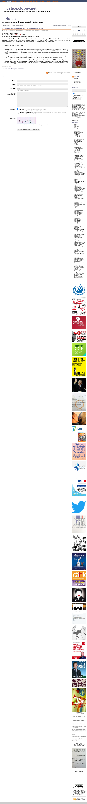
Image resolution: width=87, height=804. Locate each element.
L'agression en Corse (79, 155)
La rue (75, 199)
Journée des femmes (79, 146)
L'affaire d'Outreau (78, 152)
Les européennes (78, 256)
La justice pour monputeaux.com (78, 187)
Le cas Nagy (77, 218)
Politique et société (78, 264)
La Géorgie (76, 182)
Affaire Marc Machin (78, 132)
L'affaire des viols (78, 154)
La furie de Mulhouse (79, 181)
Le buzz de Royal (78, 209)
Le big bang (77, 207)
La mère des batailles (79, 191)
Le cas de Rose (77, 214)
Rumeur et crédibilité (79, 267)
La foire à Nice (77, 178)
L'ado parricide (77, 151)
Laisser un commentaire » (7, 66)
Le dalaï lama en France (80, 231)
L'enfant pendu (77, 158)
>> (84, 36)
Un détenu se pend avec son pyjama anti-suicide (22, 28)
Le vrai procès (77, 249)
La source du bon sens (79, 204)
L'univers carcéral (44, 30)
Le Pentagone (77, 239)
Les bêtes (76, 250)
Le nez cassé (77, 236)
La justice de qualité (78, 185)
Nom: (13, 80)
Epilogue (36, 1)
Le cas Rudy (77, 222)
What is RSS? (75, 84)
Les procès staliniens (79, 259)
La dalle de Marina (78, 172)
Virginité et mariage (78, 277)
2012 (75, 127)
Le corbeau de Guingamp (77, 228)
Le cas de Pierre (78, 213)
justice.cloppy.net (20, 8)
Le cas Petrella (77, 220)
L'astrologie (76, 157)
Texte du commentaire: (11, 93)
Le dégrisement (77, 233)
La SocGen (76, 203)
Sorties (14, 1)
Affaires (42, 1)
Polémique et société (79, 262)
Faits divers (76, 142)
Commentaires (77, 80)
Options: (12, 112)
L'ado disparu (77, 149)
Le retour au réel (78, 244)
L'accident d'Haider (78, 148)
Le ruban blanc (77, 245)
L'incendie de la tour (78, 164)
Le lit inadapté (77, 235)
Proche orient (31, 30)
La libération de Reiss (79, 189)
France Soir (17, 34)
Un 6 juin (76, 272)
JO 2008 (76, 144)
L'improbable (37, 30)
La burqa (76, 168)
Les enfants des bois (79, 254)
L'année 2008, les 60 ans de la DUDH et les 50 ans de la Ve (79, 743)
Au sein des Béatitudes (79, 138)
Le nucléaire (77, 238)
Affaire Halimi (77, 131)
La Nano (76, 193)
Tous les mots (77, 93)
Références (21, 1)
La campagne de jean (79, 170)
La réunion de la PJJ (79, 198)
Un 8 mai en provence (79, 273)
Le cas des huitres (78, 217)
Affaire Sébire (77, 133)
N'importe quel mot (78, 95)
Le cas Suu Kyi (77, 223)
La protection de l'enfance (78, 196)
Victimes (48, 1)
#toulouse (76, 126)
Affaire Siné (76, 134)
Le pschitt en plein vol (79, 243)
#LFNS (75, 125)
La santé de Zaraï (78, 201)
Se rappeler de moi (23, 113)
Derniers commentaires (77, 71)
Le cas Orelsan (77, 219)
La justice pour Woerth (79, 188)
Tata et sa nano (77, 269)
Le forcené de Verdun (79, 234)
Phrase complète (78, 97)
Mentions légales (12, 803)
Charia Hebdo (77, 140)
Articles (80, 78)
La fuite (75, 180)
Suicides (26, 30)
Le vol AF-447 (77, 248)
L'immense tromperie (79, 162)
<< (73, 36)
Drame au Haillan (78, 141)
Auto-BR (20, 112)
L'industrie (76, 165)
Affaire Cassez (77, 128)
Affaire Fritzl (77, 130)
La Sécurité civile (78, 202)
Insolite (21, 30)
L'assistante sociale (78, 156)
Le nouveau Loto (78, 237)
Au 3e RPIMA (77, 136)
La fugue (76, 179)
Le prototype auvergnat (79, 242)
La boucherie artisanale (79, 167)
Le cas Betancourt (78, 210)
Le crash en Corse (78, 230)
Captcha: (13, 121)
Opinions (29, 1)
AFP (6, 47)
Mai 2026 (79, 26)
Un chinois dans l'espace (78, 275)
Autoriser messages (24, 115)
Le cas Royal (77, 221)
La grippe (76, 183)
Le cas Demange (78, 215)
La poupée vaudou (78, 194)
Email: (13, 84)
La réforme (76, 197)
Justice (4, 1)
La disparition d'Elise (79, 174)
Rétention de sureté (78, 266)
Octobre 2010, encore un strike (79, 769)
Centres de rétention (79, 139)
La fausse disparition (79, 177)
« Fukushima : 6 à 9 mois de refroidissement (12, 25)
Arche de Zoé (77, 135)
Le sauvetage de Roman (80, 246)
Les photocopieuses (78, 258)
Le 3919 (76, 206)
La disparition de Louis (79, 175)
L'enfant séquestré (78, 159)
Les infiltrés (76, 257)
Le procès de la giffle (79, 241)
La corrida (76, 171)
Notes (9, 1)
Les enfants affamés (79, 253)
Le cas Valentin (77, 225)
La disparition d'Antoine (79, 173)
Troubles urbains (78, 270)
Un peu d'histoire (78, 276)
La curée (55, 1)
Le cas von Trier (78, 226)
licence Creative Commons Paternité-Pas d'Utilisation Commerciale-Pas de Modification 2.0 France (79, 793)
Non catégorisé (77, 261)
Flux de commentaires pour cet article (58, 72)
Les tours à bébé (78, 260)
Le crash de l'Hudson (79, 229)
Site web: (13, 88)
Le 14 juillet (76, 205)
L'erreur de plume (78, 160)
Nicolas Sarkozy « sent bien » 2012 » (62, 25)
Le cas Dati (76, 211)
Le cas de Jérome (78, 212)
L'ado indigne (77, 150)
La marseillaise (77, 190)
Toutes (75, 124)
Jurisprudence (77, 147)
